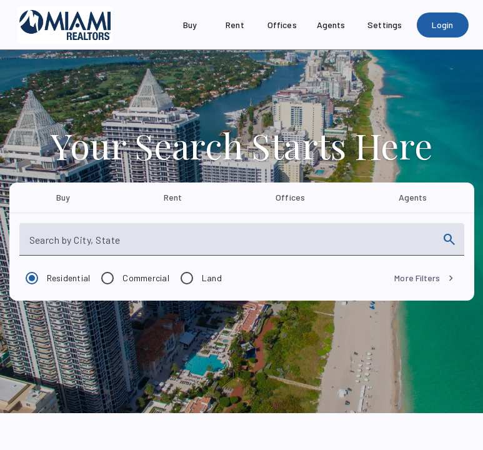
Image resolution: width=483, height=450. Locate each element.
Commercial (145, 277)
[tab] (63, 197)
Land (212, 277)
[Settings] (384, 25)
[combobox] (230, 244)
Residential (69, 277)
